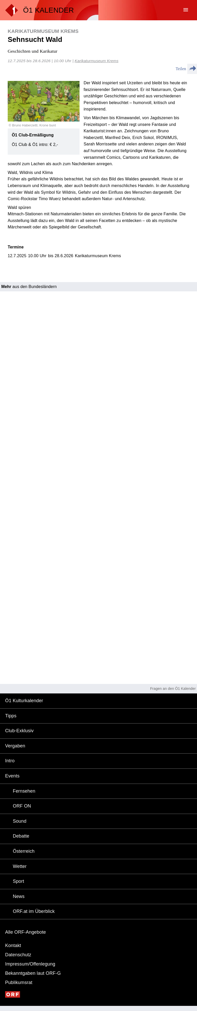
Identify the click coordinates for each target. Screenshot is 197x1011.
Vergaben (15, 745)
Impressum (30, 964)
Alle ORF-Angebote (25, 932)
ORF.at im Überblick (34, 911)
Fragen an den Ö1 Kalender (173, 689)
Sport (18, 881)
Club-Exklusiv (19, 730)
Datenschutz (18, 954)
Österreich (24, 851)
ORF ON (22, 806)
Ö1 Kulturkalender (24, 700)
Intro (10, 760)
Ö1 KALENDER (48, 10)
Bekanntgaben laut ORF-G (33, 973)
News (19, 896)
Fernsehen (24, 791)
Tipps (10, 715)
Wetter (20, 866)
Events (12, 775)
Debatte (21, 836)
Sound (19, 821)
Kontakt (13, 945)
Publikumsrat (18, 982)
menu (186, 10)
